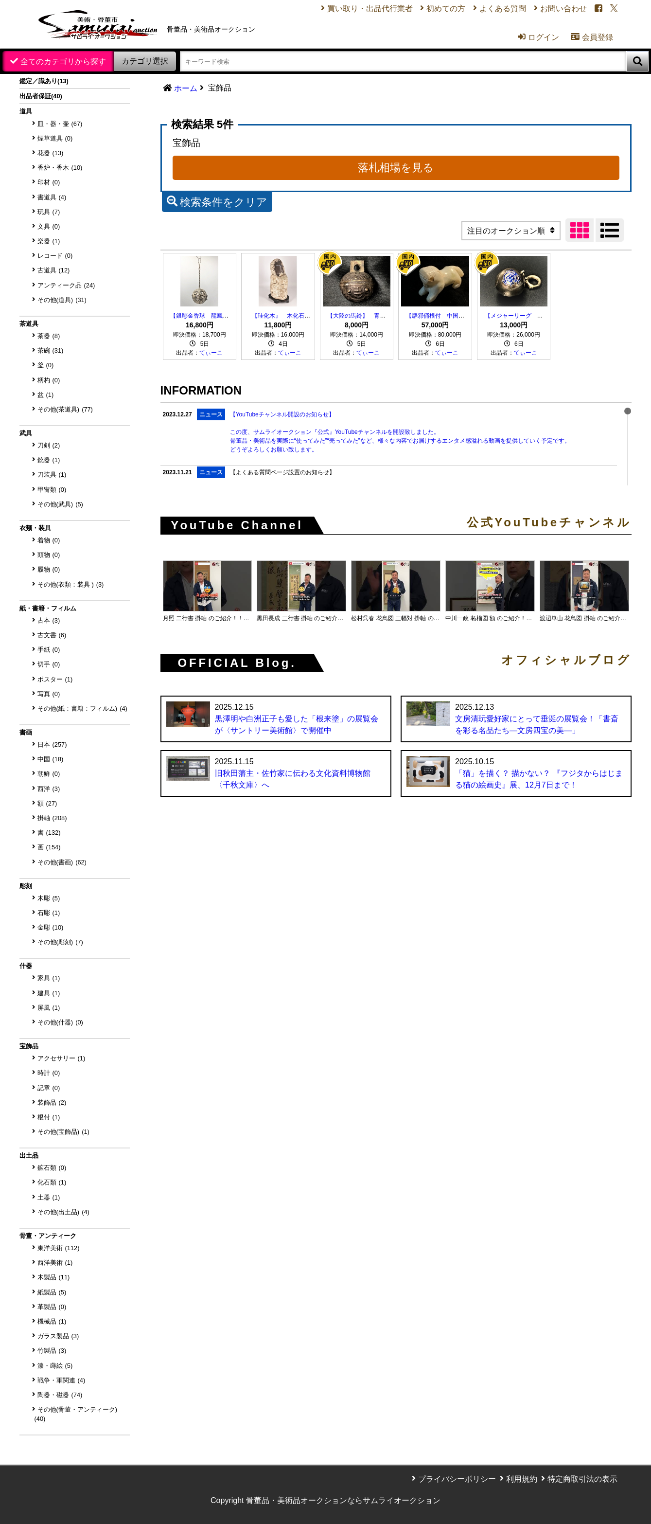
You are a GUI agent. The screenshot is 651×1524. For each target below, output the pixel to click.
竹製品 (52, 1350)
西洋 (48, 788)
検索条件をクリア (217, 201)
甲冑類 (52, 489)
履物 (48, 569)
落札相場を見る (396, 167)
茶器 (48, 336)
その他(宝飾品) (63, 1131)
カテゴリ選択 (145, 61)
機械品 (52, 1321)
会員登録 (591, 37)
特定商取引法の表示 (582, 1479)
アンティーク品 (66, 285)
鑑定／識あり (44, 81)
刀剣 (48, 445)
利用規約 (521, 1479)
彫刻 (25, 886)
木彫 (48, 898)
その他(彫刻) (60, 942)
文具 (48, 226)
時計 (48, 1072)
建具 (48, 993)
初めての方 (445, 9)
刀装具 (52, 474)
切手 (48, 664)
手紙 (48, 649)
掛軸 (52, 818)
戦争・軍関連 (61, 1380)
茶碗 (50, 350)
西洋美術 (55, 1262)
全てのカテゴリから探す (63, 61)
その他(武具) (60, 504)
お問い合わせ (563, 9)
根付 (48, 1117)
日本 (52, 744)
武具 (25, 433)
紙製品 (52, 1292)
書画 (25, 732)
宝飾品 (28, 1046)
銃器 (48, 460)
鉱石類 (52, 1167)
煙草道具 (55, 138)
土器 (48, 1197)
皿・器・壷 (60, 123)
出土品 (28, 1155)
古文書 (52, 635)
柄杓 (48, 380)
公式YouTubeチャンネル (549, 523)
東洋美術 (58, 1248)
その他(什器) (60, 1022)
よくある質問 (502, 9)
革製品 (52, 1306)
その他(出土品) (63, 1212)
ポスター (55, 679)
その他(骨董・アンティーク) (76, 1414)
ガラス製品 (58, 1336)
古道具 (53, 270)
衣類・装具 (35, 528)
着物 (48, 540)
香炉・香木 (60, 167)
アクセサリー (61, 1058)
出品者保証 (40, 96)
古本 (48, 620)
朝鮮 (48, 773)
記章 (48, 1088)
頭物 (48, 554)
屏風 (48, 1007)
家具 (48, 978)
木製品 (53, 1277)
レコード (55, 255)
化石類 (52, 1182)
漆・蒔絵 (55, 1365)
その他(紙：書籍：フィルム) (82, 708)
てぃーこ (211, 352)
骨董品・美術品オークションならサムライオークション (343, 1500)
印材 (48, 182)
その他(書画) (62, 862)
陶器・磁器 (60, 1394)
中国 (50, 759)
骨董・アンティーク (47, 1235)
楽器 (48, 241)
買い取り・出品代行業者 (369, 9)
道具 (25, 111)
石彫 (48, 912)
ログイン (537, 37)
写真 (48, 694)
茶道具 (28, 323)
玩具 (48, 211)
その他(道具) (62, 300)
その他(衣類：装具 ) (70, 584)
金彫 (50, 927)
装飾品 (52, 1102)
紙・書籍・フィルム (47, 608)
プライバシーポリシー (457, 1479)
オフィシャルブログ (566, 660)
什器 (25, 965)
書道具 (52, 197)
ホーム (185, 88)
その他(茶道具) (65, 409)
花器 (50, 153)
